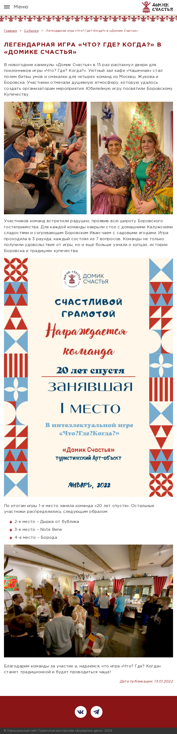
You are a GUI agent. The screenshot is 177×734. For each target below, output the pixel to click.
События (31, 31)
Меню (16, 7)
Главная (10, 31)
